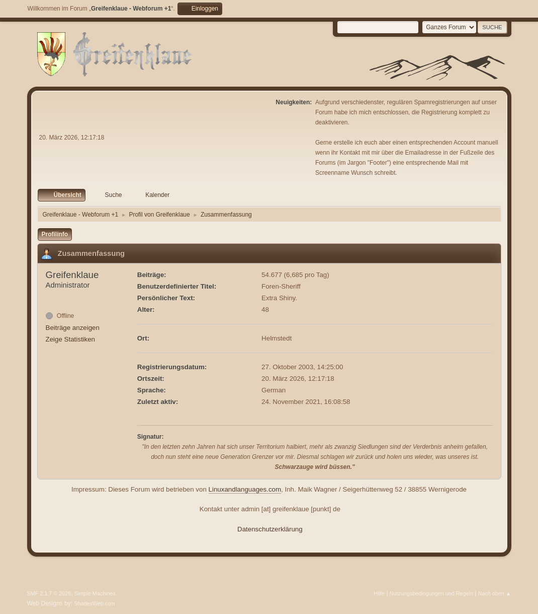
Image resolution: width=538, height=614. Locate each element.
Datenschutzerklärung (270, 529)
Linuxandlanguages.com (245, 489)
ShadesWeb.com (94, 603)
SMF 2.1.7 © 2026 (49, 593)
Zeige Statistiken (71, 339)
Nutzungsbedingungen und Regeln (431, 593)
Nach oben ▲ (494, 593)
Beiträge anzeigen (73, 327)
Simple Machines (95, 593)
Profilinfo (55, 234)
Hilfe (379, 593)
